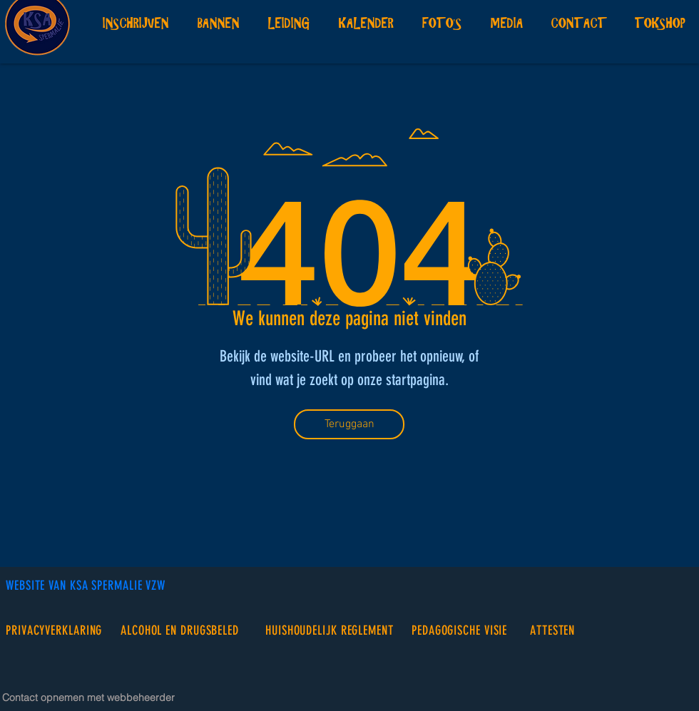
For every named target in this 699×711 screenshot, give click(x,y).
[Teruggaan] (349, 424)
